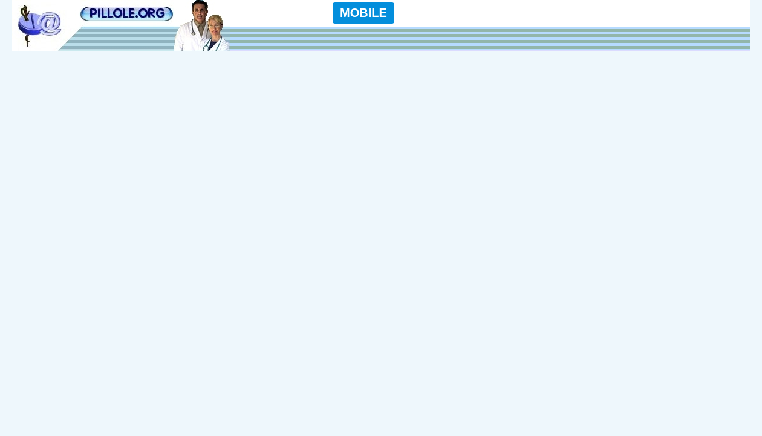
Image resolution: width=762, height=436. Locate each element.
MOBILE (363, 12)
